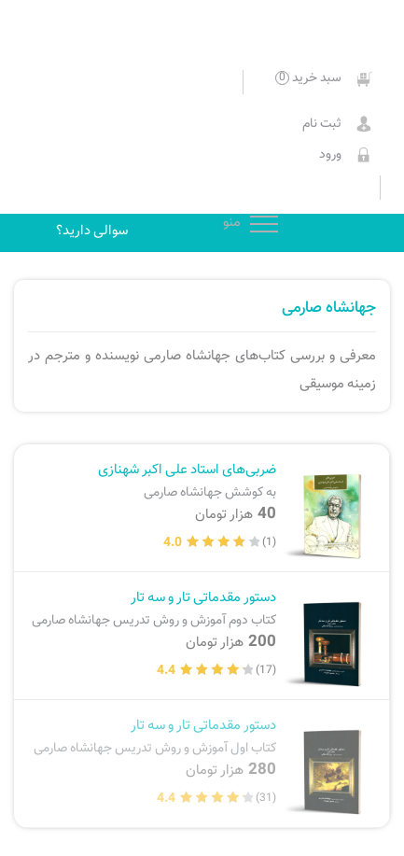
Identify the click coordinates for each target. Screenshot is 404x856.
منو (264, 222)
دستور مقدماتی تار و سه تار (152, 608)
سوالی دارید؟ (92, 230)
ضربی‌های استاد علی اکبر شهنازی (152, 480)
